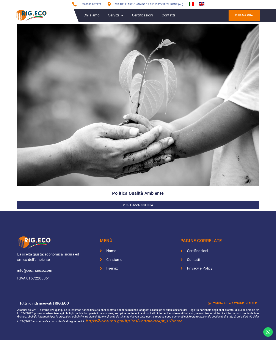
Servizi (115, 15)
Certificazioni (142, 15)
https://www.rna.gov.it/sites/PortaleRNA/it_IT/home (134, 321)
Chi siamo (91, 15)
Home (70, 15)
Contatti (168, 15)
